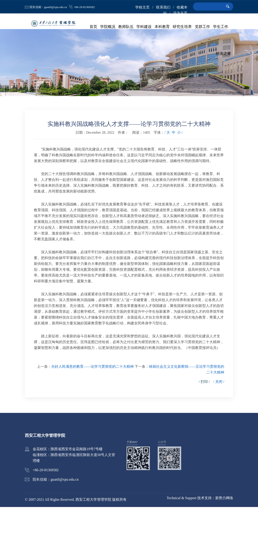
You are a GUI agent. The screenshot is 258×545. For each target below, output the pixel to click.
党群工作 (202, 27)
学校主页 (142, 7)
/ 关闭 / (218, 420)
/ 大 (167, 170)
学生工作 (220, 27)
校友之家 (223, 53)
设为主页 (180, 13)
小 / (180, 170)
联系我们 (163, 7)
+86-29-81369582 (84, 7)
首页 (93, 27)
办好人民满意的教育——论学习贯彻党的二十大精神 (92, 404)
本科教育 (162, 27)
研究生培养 (182, 27)
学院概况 (108, 27)
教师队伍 (126, 27)
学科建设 (144, 27)
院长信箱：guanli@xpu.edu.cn (48, 7)
